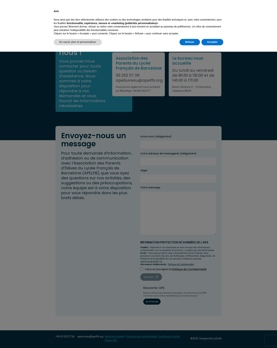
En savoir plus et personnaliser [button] (77, 338)
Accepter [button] (212, 338)
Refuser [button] (189, 338)
